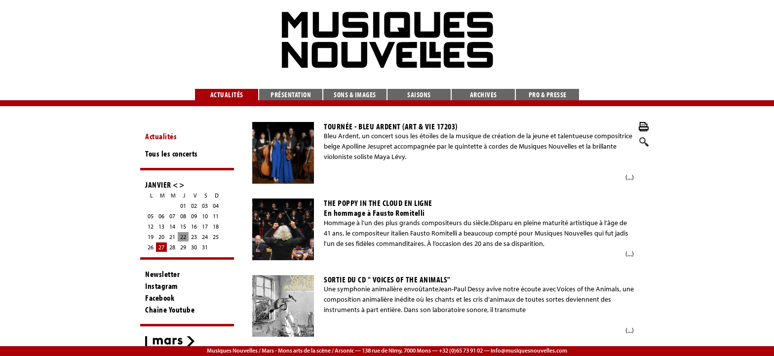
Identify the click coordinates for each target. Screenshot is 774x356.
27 (161, 247)
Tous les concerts (171, 153)
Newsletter (162, 274)
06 (161, 216)
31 (205, 247)
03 (205, 205)
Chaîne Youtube (169, 309)
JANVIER (158, 184)
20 (161, 236)
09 (194, 216)
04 (216, 205)
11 (216, 216)
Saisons (419, 94)
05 (151, 216)
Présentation (291, 94)
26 (151, 247)
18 (216, 226)
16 (194, 226)
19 (151, 236)
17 (205, 226)
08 (183, 216)
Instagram (161, 285)
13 (161, 226)
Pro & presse (548, 94)
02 (194, 205)
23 (194, 236)
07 (172, 216)
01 (183, 205)
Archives (483, 94)
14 (172, 226)
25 (216, 236)
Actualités (226, 94)
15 (183, 226)
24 (205, 236)
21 (172, 236)
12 (151, 226)
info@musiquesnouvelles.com (529, 350)
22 (183, 236)
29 (183, 247)
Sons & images (355, 94)
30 (194, 247)
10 (205, 216)
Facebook (159, 297)
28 (172, 247)
